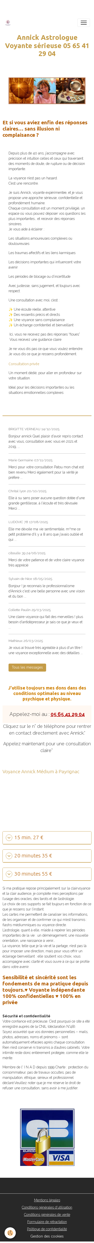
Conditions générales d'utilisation (47, 1207)
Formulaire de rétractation (47, 1222)
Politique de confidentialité (47, 1229)
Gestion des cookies (47, 1236)
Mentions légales (47, 1200)
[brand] (9, 22)
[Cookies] (10, 1233)
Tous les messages (27, 667)
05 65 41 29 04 (68, 714)
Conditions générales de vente (47, 1215)
